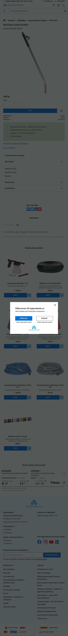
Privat (44, 318)
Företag (24, 318)
